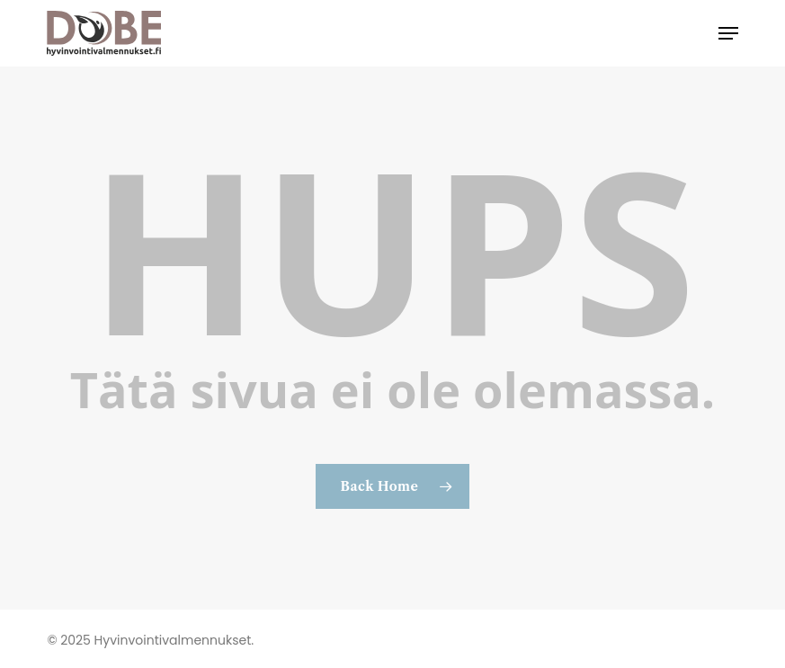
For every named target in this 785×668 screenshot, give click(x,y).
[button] (728, 33)
